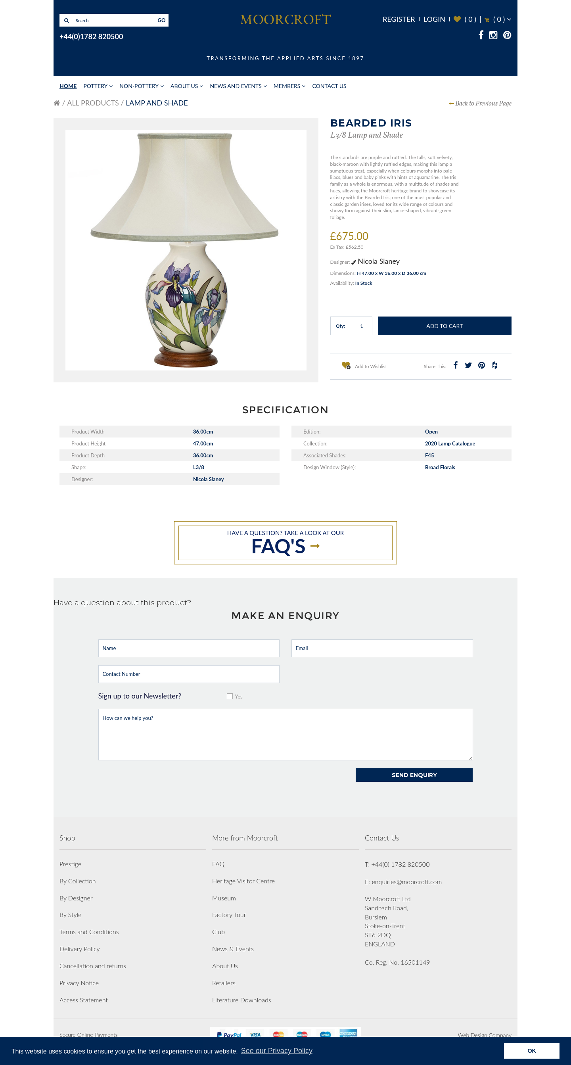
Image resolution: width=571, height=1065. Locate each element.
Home (68, 86)
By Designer (76, 898)
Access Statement (83, 1000)
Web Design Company (485, 1035)
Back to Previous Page (483, 103)
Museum (224, 898)
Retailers (224, 982)
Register (399, 19)
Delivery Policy (79, 948)
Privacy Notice (79, 982)
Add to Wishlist (364, 365)
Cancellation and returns (92, 965)
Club (218, 931)
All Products (93, 103)
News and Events (235, 86)
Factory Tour (229, 914)
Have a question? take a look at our (285, 543)
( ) (465, 19)
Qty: (340, 326)
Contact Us (329, 86)
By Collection (77, 881)
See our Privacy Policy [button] (276, 1051)
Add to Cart (444, 325)
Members (287, 86)
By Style (70, 914)
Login (434, 19)
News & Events (233, 948)
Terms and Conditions (89, 931)
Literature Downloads (241, 1000)
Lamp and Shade (157, 103)
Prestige (70, 863)
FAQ (218, 863)
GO (162, 20)
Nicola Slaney (375, 261)
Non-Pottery (139, 86)
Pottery (95, 86)
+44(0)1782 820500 (91, 36)
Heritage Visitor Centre (243, 881)
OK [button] (531, 1051)
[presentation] (158, 783)
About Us (184, 86)
